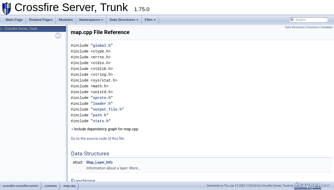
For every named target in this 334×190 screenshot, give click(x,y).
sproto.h (102, 97)
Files (150, 20)
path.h (99, 115)
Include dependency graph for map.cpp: (105, 129)
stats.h (101, 121)
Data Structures (124, 20)
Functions (313, 27)
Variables (327, 27)
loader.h (102, 103)
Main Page (14, 20)
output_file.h (107, 109)
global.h (102, 45)
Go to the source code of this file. (98, 138)
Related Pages (41, 20)
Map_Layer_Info (99, 162)
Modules (66, 20)
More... (135, 168)
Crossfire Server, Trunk (21, 29)
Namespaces (91, 20)
